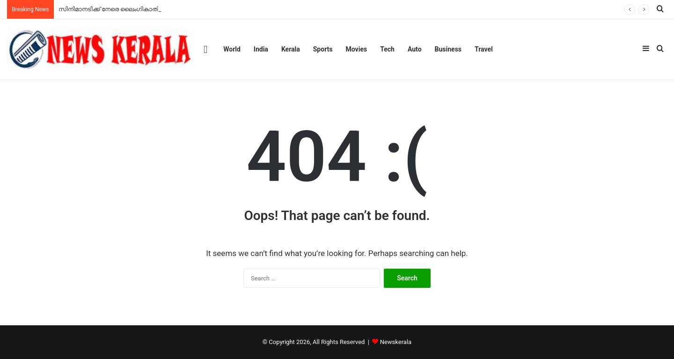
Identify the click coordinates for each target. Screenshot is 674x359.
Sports (323, 49)
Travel (484, 49)
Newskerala (395, 341)
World (232, 49)
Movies (356, 49)
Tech (387, 49)
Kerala (290, 49)
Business (448, 49)
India (261, 49)
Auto (415, 49)
